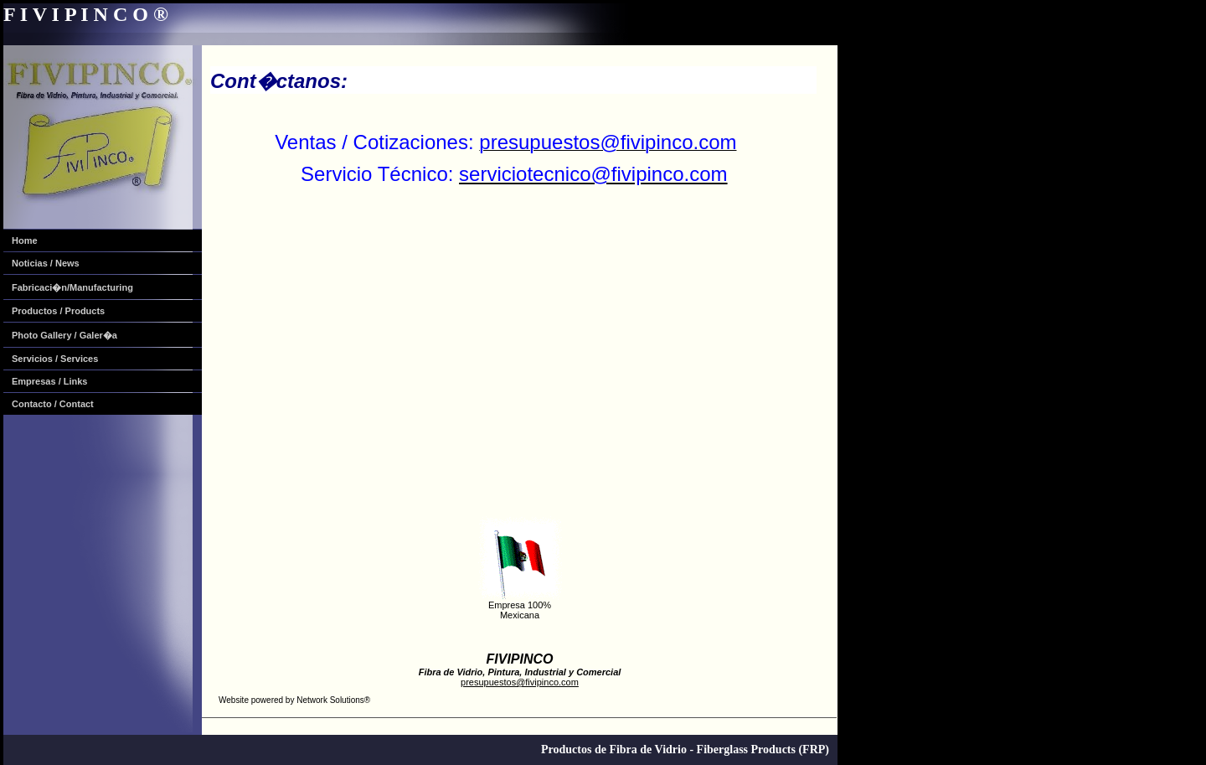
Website (234, 700)
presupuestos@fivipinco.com (520, 682)
